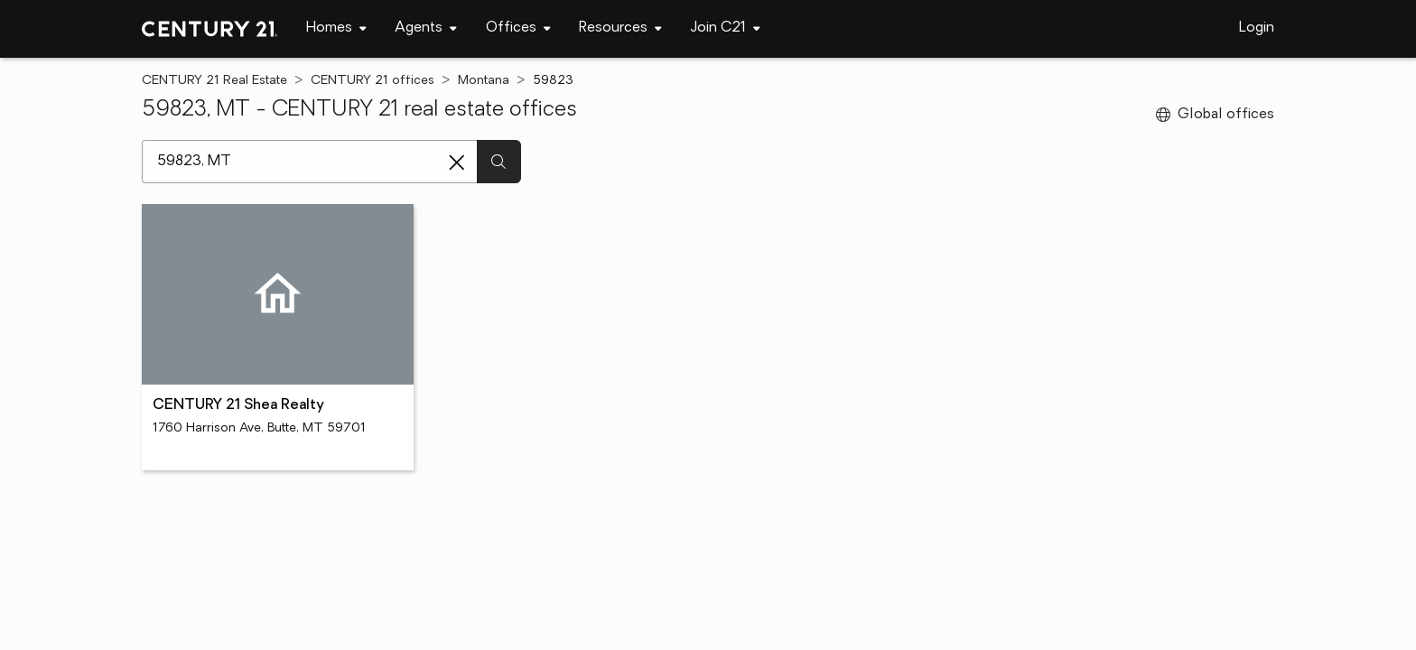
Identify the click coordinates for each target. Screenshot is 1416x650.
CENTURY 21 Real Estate (214, 81)
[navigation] (336, 29)
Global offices (1215, 114)
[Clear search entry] (457, 162)
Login (1256, 28)
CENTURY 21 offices (372, 81)
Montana (483, 81)
